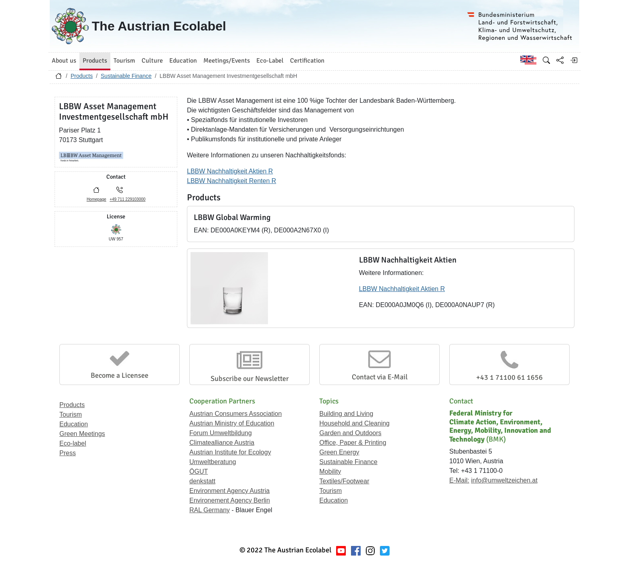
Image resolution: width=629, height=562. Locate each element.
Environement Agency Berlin (229, 500)
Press (67, 453)
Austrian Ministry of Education (231, 423)
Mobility (330, 471)
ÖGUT (198, 471)
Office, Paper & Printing (352, 442)
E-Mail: (459, 480)
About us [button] (64, 61)
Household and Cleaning (354, 423)
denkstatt (202, 481)
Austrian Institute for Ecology (230, 452)
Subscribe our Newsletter (250, 378)
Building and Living (346, 413)
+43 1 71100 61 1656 (509, 377)
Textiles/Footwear (344, 481)
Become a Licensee (119, 375)
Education (73, 424)
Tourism (70, 414)
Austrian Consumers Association (235, 413)
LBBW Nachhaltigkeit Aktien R (230, 171)
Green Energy (339, 452)
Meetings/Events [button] (226, 61)
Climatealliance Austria (221, 442)
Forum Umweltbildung (220, 433)
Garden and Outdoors (350, 433)
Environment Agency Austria (229, 490)
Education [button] (183, 61)
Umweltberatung (212, 461)
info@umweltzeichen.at (504, 480)
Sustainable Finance (126, 76)
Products (82, 76)
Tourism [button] (124, 61)
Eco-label (72, 443)
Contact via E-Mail (380, 377)
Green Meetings (82, 433)
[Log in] (573, 60)
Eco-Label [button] (270, 61)
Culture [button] (152, 61)
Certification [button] (307, 61)
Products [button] (95, 61)
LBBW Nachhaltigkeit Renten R (231, 180)
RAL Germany (209, 510)
